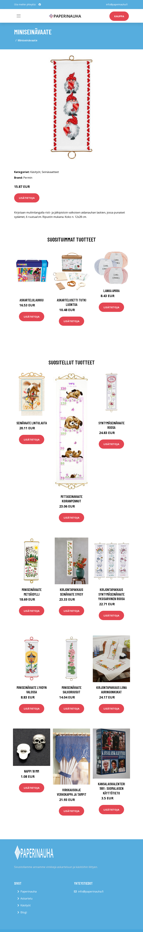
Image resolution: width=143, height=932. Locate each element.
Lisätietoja (27, 197)
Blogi (23, 912)
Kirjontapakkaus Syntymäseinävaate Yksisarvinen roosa (111, 594)
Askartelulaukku (32, 300)
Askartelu (26, 898)
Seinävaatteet (50, 172)
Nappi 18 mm (31, 771)
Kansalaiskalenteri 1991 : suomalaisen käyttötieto (111, 788)
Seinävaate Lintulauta (31, 423)
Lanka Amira (111, 291)
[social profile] (39, 4)
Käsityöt (35, 172)
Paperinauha (28, 891)
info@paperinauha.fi (117, 4)
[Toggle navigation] (18, 16)
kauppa (119, 16)
